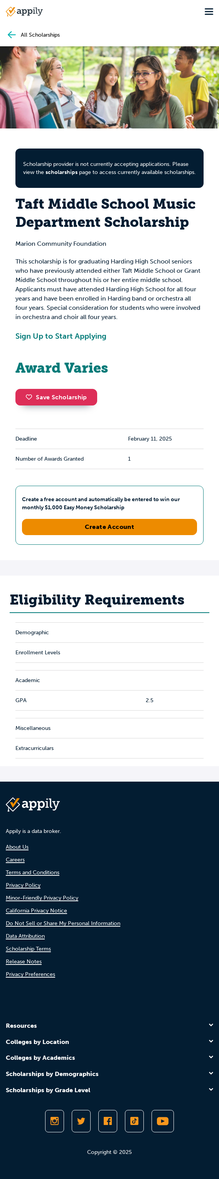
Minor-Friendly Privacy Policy (42, 898)
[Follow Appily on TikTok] (134, 1121)
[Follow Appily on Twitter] (81, 1121)
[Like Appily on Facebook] (107, 1121)
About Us (17, 847)
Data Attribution (25, 936)
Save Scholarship (56, 397)
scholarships (61, 172)
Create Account (110, 526)
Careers (15, 859)
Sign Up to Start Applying (60, 336)
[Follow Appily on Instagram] (54, 1121)
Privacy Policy (23, 885)
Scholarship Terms (28, 949)
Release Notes (24, 961)
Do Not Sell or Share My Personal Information (63, 923)
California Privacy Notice (36, 910)
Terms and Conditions (32, 872)
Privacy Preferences (30, 974)
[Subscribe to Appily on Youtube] (163, 1121)
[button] (31, 397)
